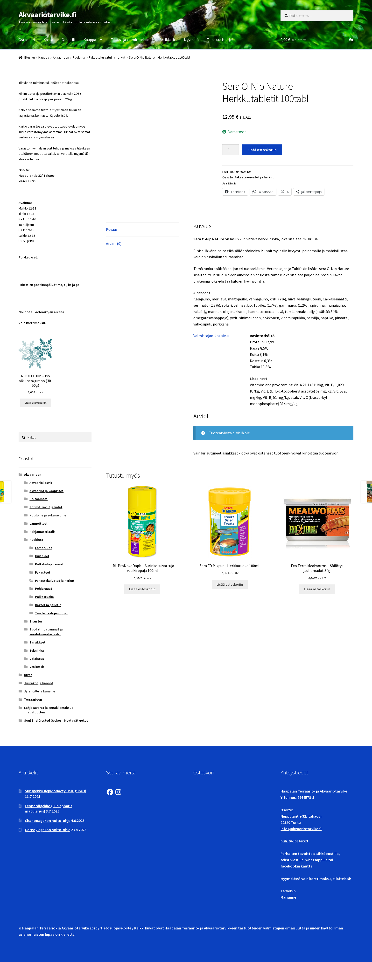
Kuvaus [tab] (112, 229)
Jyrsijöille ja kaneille (39, 691)
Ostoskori (27, 39)
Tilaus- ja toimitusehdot (131, 39)
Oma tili (68, 39)
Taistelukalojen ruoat (51, 613)
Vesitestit (36, 666)
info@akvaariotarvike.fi (301, 828)
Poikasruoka (44, 597)
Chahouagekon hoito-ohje (47, 820)
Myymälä (191, 39)
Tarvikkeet (37, 642)
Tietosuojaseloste (115, 928)
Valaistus (36, 659)
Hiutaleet (42, 556)
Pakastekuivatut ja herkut (107, 57)
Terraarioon (33, 699)
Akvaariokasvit (40, 483)
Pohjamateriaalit (42, 531)
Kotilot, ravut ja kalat (45, 507)
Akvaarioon (61, 57)
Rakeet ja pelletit (48, 605)
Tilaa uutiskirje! (220, 39)
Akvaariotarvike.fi (47, 15)
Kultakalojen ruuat (49, 564)
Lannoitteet (38, 523)
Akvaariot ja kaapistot (46, 491)
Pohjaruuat (43, 588)
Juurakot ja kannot (38, 683)
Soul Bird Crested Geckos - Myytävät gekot (56, 720)
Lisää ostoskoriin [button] (142, 589)
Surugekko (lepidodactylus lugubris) (55, 790)
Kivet (28, 675)
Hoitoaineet (38, 499)
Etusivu (29, 57)
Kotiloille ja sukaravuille (47, 515)
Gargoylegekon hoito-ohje (47, 829)
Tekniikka (36, 650)
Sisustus (36, 621)
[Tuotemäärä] (230, 150)
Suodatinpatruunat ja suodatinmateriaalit (46, 631)
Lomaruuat (43, 548)
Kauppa (90, 39)
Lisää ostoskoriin (262, 149)
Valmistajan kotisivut (211, 335)
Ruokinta (79, 57)
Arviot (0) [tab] (113, 243)
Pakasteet (42, 572)
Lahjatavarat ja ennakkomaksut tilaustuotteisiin (48, 710)
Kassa (48, 39)
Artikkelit (167, 39)
